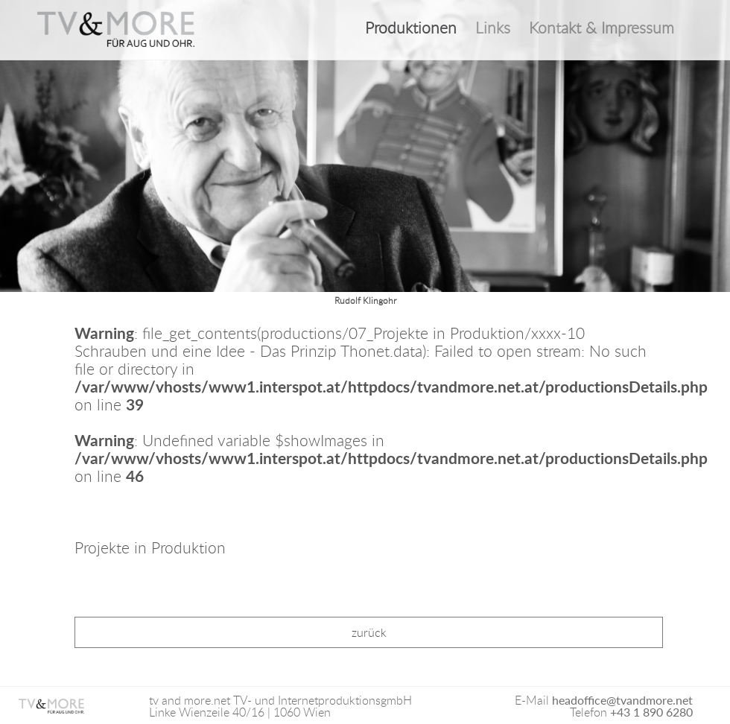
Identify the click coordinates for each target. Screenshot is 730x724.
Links (492, 28)
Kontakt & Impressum (601, 28)
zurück (369, 632)
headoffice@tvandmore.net (622, 700)
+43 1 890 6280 (651, 712)
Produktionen (411, 28)
